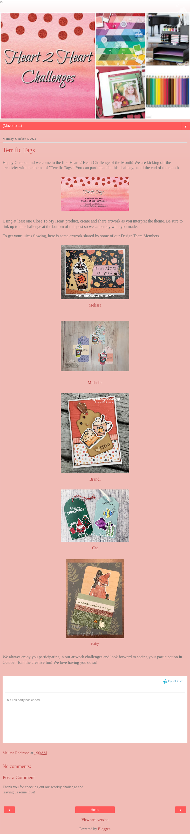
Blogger (104, 829)
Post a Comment (19, 777)
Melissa (95, 305)
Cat (95, 548)
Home (95, 810)
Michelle (95, 382)
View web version (95, 820)
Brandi (94, 479)
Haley (95, 644)
